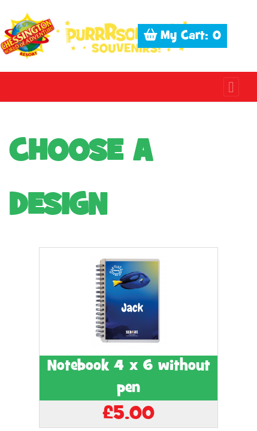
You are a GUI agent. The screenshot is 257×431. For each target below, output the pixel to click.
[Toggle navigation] (231, 86)
